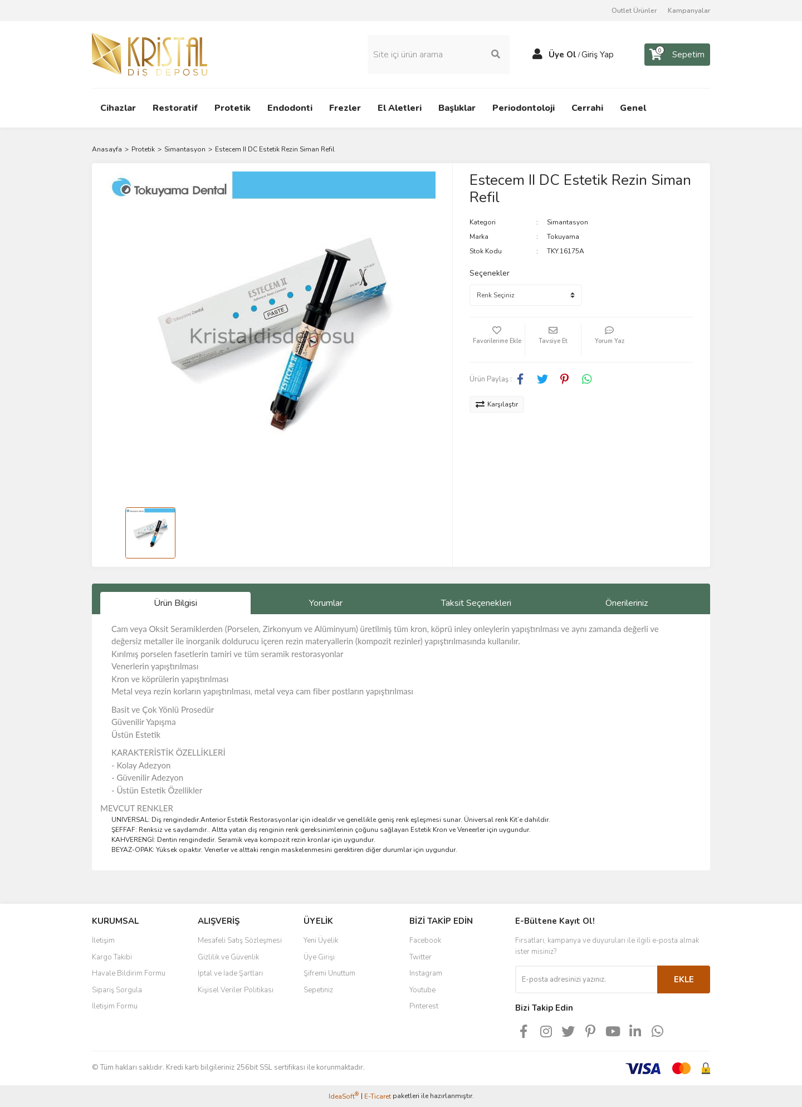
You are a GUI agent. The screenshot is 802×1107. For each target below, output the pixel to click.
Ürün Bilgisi (175, 603)
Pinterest (423, 1006)
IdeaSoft (344, 1096)
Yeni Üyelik (321, 940)
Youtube (422, 990)
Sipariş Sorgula (117, 990)
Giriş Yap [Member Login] (597, 54)
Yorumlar (326, 603)
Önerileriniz (626, 603)
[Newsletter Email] (586, 979)
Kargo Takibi (112, 957)
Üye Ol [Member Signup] (562, 54)
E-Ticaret (377, 1096)
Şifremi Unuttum (329, 973)
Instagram (425, 973)
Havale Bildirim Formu (128, 973)
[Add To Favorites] (497, 339)
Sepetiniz (318, 990)
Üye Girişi (319, 957)
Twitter (420, 957)
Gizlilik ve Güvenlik (228, 957)
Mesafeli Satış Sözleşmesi (240, 940)
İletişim (103, 940)
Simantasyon (567, 222)
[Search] (439, 54)
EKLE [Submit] (684, 979)
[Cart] (677, 54)
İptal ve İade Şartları (230, 973)
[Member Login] (537, 54)
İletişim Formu (115, 1006)
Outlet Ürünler (634, 10)
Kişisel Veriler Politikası (235, 990)
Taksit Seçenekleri (476, 603)
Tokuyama (563, 236)
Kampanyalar (689, 10)
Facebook (425, 940)
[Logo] (149, 54)
